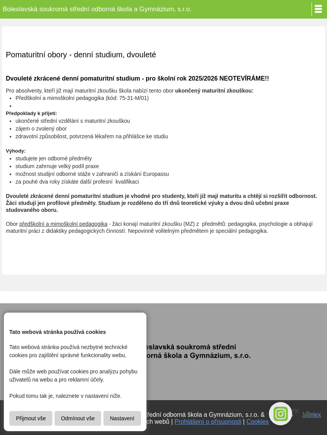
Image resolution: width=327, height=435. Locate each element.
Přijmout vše (31, 418)
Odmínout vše (78, 418)
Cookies (257, 421)
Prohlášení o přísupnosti (207, 421)
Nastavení (122, 418)
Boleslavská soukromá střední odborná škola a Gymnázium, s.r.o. (97, 9)
